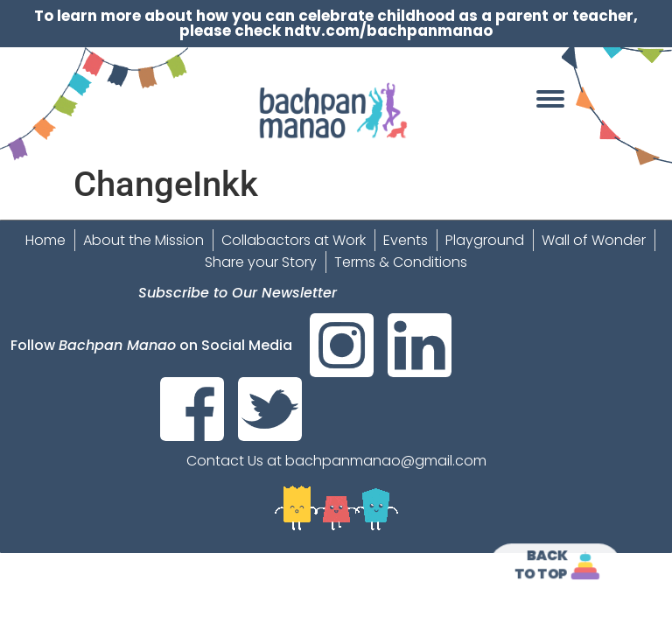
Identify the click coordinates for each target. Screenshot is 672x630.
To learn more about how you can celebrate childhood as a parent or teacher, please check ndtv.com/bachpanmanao (336, 23)
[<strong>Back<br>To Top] (585, 565)
